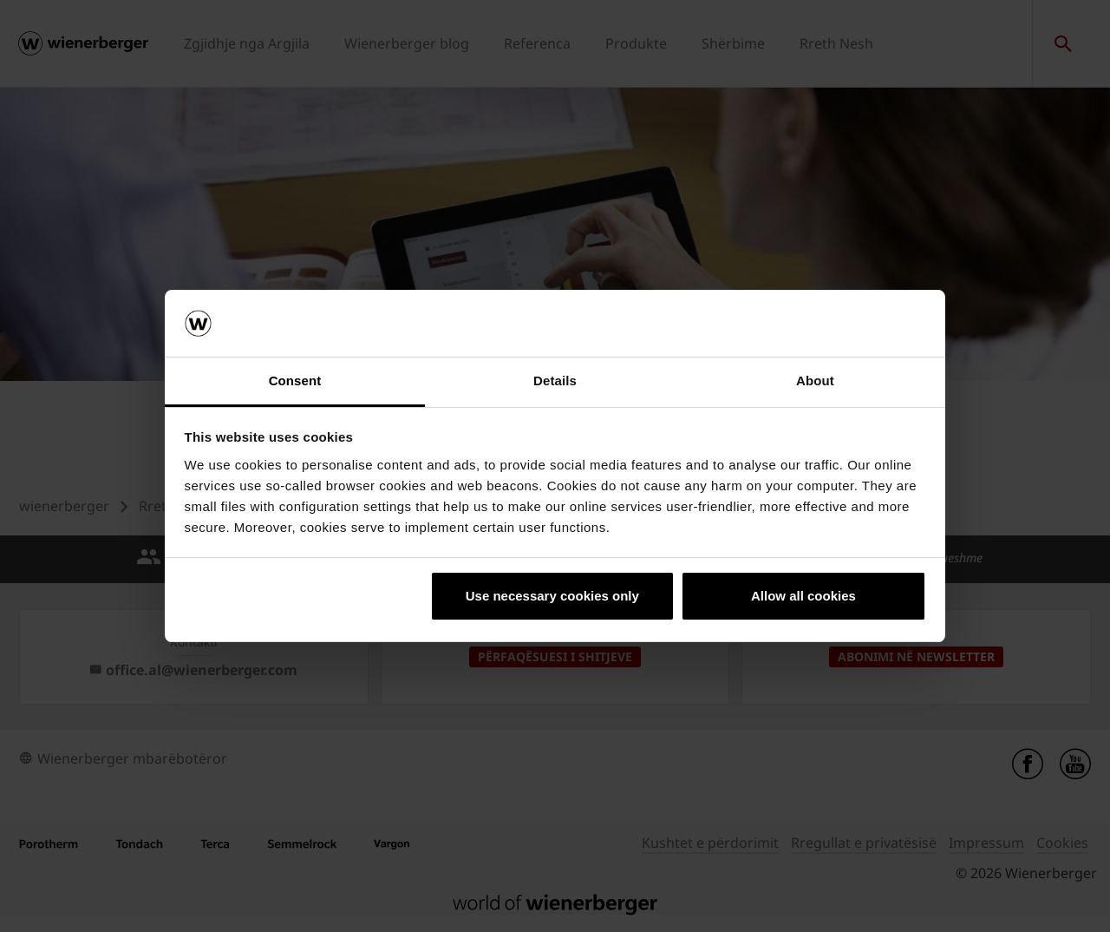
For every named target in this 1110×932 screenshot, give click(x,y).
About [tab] (815, 380)
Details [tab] (555, 380)
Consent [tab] (295, 380)
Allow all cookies (803, 595)
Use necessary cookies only (552, 595)
